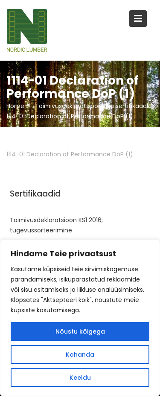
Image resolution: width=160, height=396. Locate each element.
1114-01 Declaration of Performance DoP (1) (69, 154)
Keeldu (80, 377)
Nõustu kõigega (80, 331)
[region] (80, 318)
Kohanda (80, 354)
